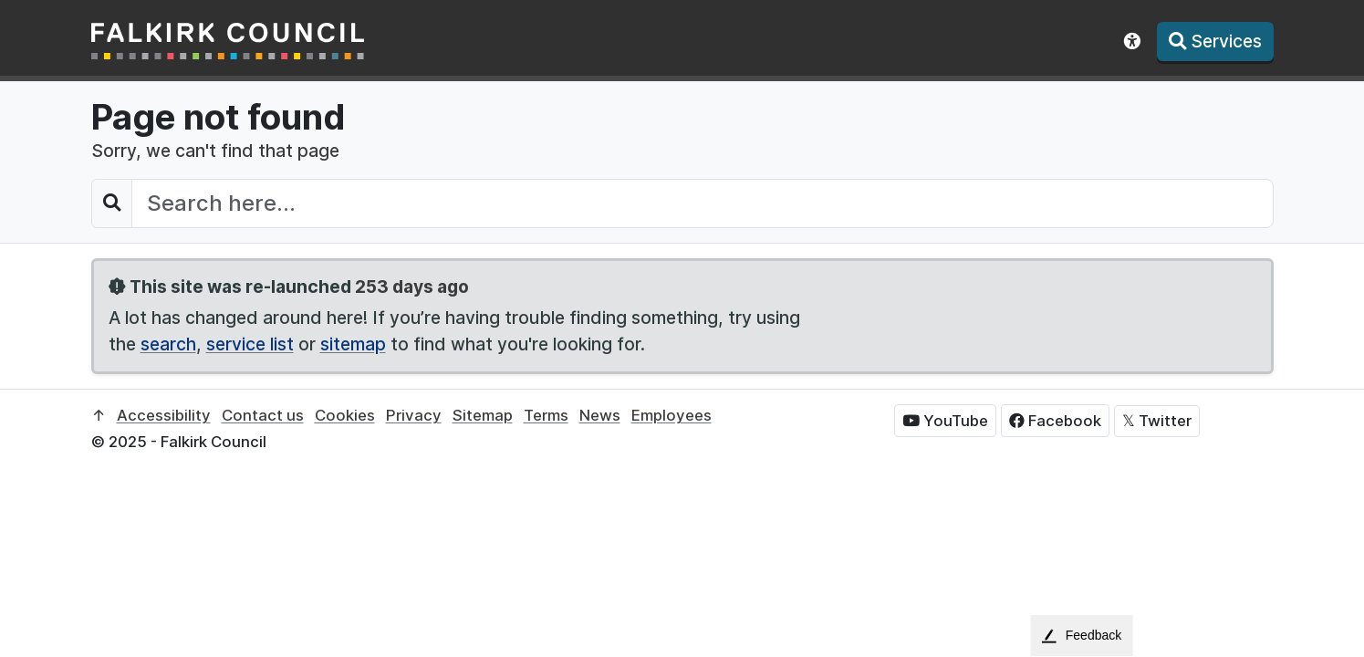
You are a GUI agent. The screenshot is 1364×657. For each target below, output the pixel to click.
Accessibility (164, 415)
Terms (546, 415)
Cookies (345, 415)
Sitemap (483, 415)
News (599, 415)
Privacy (414, 415)
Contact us (263, 415)
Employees (671, 415)
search (168, 344)
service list (250, 344)
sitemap (353, 344)
